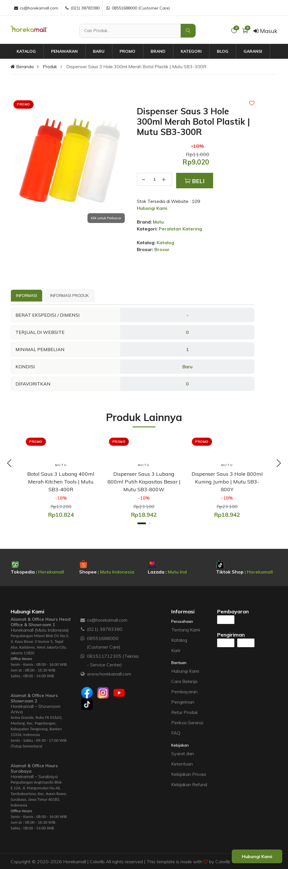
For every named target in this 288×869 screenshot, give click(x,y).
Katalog (26, 51)
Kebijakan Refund (189, 784)
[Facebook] (87, 692)
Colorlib (222, 861)
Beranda (22, 66)
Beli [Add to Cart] (195, 181)
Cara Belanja (184, 681)
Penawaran (64, 51)
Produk (50, 66)
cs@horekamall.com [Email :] (35, 8)
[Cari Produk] (130, 31)
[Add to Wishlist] (251, 103)
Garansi (253, 51)
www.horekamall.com (109, 673)
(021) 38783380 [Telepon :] (82, 8)
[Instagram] (103, 692)
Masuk (265, 30)
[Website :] (83, 673)
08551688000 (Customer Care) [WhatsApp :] (138, 8)
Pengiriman (182, 701)
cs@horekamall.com (107, 620)
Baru (98, 51)
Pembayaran (184, 691)
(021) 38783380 (104, 629)
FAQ (175, 732)
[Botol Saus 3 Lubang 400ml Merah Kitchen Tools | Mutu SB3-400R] (61, 481)
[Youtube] (119, 692)
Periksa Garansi (187, 722)
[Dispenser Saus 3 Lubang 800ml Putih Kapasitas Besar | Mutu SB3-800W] (144, 481)
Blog (222, 51)
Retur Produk (184, 712)
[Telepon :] (83, 629)
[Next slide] (278, 463)
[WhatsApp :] (83, 638)
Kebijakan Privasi (188, 774)
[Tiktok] (87, 704)
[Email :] (83, 620)
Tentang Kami (185, 629)
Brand (158, 51)
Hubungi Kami (185, 671)
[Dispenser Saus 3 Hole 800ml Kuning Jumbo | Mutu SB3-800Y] (227, 481)
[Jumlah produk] (154, 179)
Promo (127, 51)
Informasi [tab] (26, 295)
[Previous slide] (9, 463)
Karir (175, 650)
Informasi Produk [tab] (69, 295)
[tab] (26, 295)
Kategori (191, 51)
